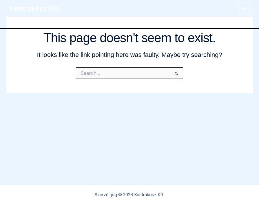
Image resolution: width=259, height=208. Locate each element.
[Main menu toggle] (244, 8)
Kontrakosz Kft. (34, 8)
